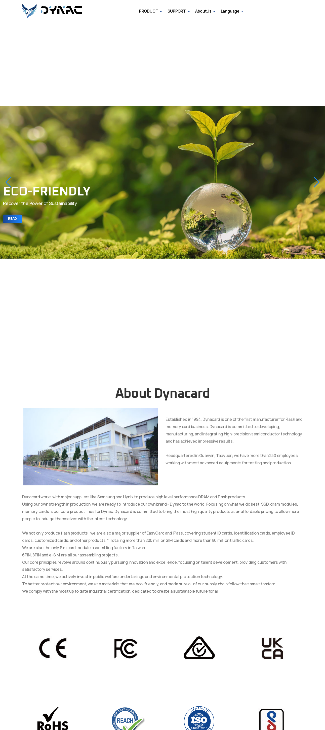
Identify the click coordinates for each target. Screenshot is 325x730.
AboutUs (203, 11)
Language (230, 11)
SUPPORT (177, 11)
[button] (8, 182)
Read (12, 219)
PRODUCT (148, 11)
